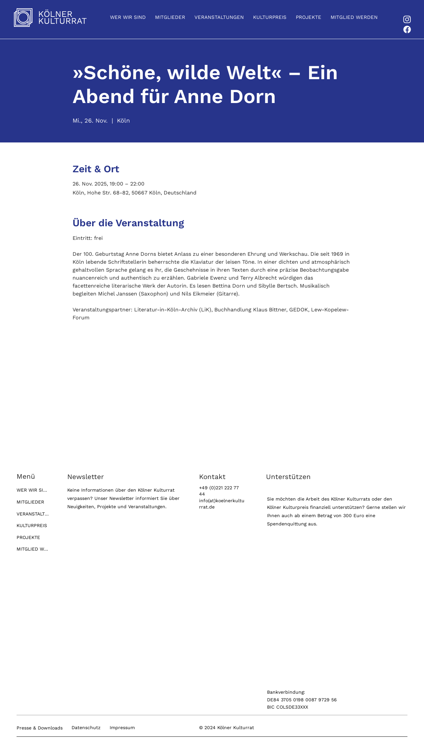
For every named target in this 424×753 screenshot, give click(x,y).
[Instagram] (407, 19)
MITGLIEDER (30, 502)
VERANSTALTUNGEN (33, 513)
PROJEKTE (28, 537)
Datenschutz (86, 727)
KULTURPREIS (32, 525)
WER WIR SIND (33, 490)
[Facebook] (407, 29)
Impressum (122, 727)
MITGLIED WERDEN (33, 549)
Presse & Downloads (40, 727)
